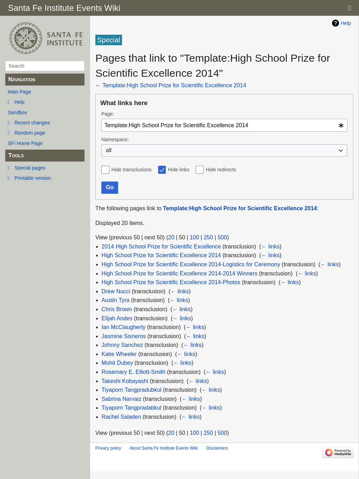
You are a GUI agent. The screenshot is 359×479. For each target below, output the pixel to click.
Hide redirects (221, 169)
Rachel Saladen (121, 417)
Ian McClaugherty (123, 327)
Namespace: (115, 139)
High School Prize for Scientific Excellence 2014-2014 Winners (180, 273)
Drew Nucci (116, 291)
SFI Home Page (25, 143)
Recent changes (32, 122)
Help (19, 102)
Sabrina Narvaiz (122, 399)
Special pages (29, 168)
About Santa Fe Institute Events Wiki (163, 448)
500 (222, 237)
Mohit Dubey (117, 363)
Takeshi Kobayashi (125, 381)
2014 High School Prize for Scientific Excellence (161, 246)
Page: (107, 114)
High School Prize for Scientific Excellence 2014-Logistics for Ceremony (191, 264)
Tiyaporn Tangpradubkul (132, 390)
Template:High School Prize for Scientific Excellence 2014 (174, 85)
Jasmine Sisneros (124, 336)
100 (194, 237)
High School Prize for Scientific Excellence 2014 (161, 255)
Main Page (19, 92)
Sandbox (17, 112)
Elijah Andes (117, 318)
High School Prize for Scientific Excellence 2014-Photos (171, 282)
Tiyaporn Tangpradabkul (132, 408)
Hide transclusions (131, 169)
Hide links (178, 169)
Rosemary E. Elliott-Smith (133, 372)
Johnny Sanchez (122, 345)
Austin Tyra (116, 300)
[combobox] (224, 125)
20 (171, 237)
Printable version (32, 178)
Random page (29, 133)
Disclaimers (217, 448)
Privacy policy (108, 448)
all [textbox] (108, 150)
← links (270, 246)
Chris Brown (117, 309)
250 (208, 237)
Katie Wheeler (119, 354)
